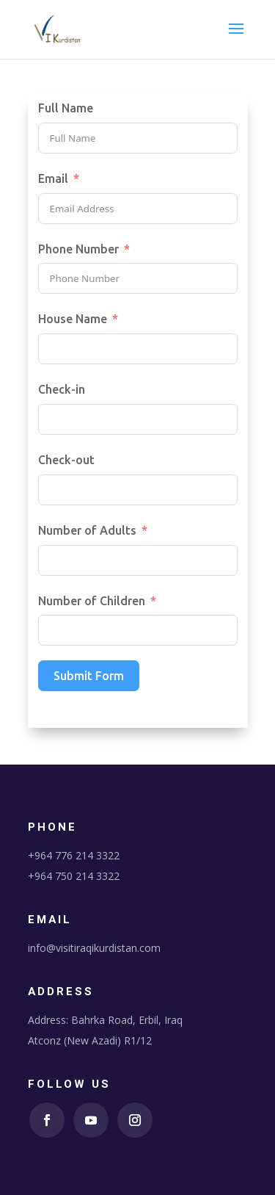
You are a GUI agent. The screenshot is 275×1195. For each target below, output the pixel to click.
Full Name (65, 108)
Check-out (66, 459)
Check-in (61, 389)
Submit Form (89, 675)
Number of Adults (87, 530)
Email (53, 178)
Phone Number (78, 249)
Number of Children (91, 600)
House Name (72, 318)
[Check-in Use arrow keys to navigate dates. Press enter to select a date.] (138, 419)
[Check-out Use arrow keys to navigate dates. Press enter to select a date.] (138, 489)
